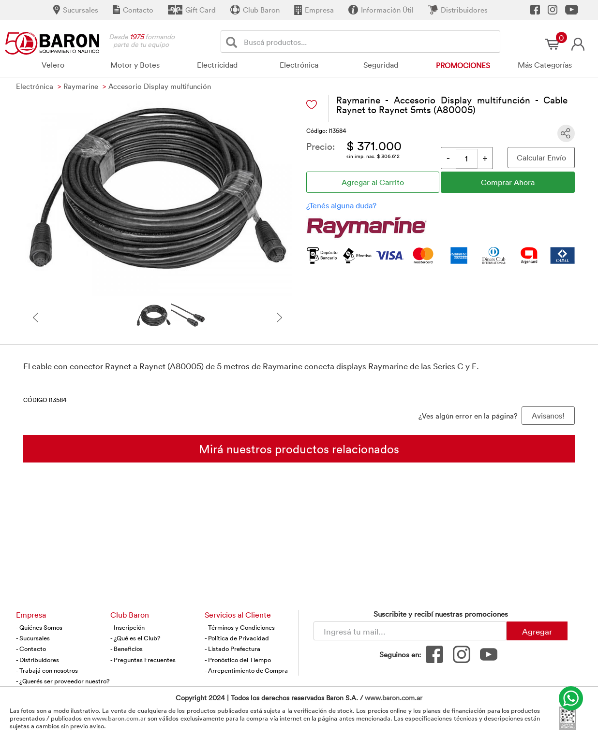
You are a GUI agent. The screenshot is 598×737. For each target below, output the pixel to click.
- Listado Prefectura (232, 648)
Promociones (463, 65)
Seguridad (380, 65)
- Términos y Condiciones (240, 627)
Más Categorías (545, 65)
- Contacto (31, 648)
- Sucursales (33, 638)
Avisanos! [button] (548, 415)
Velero (53, 65)
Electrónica (299, 65)
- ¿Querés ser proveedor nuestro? (63, 681)
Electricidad (217, 65)
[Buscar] (233, 41)
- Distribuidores (37, 659)
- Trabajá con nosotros (47, 670)
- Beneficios (126, 648)
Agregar (537, 631)
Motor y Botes (135, 65)
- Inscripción (127, 627)
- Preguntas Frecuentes (143, 659)
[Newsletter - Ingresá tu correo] (410, 630)
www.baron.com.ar (393, 697)
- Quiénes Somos (39, 627)
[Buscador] (370, 41)
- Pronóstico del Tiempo (238, 659)
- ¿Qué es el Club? (135, 638)
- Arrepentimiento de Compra (246, 670)
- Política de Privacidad (237, 638)
